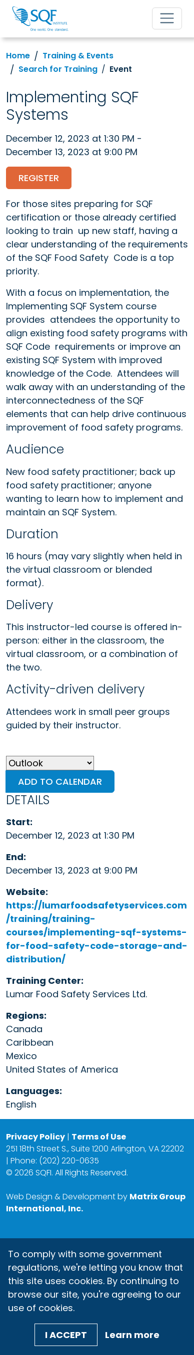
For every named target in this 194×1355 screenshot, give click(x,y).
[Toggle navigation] (167, 18)
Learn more (132, 1335)
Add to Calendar (60, 781)
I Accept (66, 1335)
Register (38, 178)
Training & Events (78, 55)
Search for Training (58, 69)
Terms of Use (99, 1136)
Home (18, 55)
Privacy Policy (35, 1136)
